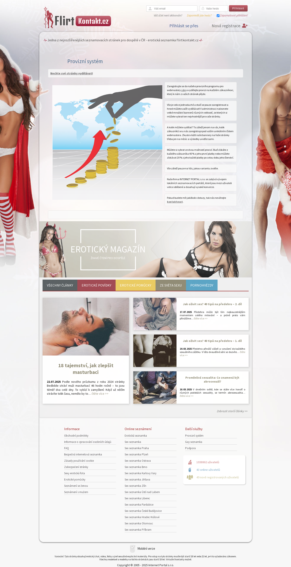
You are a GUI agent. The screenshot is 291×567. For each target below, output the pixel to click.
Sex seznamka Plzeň (136, 454)
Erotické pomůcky (135, 285)
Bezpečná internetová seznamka (83, 454)
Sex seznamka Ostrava (138, 461)
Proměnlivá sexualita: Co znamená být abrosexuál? (212, 379)
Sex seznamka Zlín (135, 486)
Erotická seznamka (136, 435)
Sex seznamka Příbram (138, 530)
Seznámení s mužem (76, 492)
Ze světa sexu (171, 285)
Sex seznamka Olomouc (139, 523)
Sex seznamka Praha (137, 448)
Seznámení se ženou (76, 486)
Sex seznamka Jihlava (137, 479)
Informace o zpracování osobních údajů (87, 442)
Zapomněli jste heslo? (199, 15)
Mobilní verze (146, 548)
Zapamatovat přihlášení (234, 15)
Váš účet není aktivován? (168, 15)
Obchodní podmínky (76, 435)
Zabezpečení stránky (76, 467)
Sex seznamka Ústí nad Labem (142, 492)
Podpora (190, 448)
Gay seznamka (193, 442)
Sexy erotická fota (74, 473)
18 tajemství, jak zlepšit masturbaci (85, 368)
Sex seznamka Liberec (137, 498)
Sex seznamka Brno (136, 467)
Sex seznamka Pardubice (139, 504)
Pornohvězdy (201, 285)
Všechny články (60, 285)
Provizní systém (194, 435)
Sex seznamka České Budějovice (143, 511)
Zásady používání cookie (79, 461)
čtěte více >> (100, 394)
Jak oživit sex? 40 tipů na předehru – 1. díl (212, 341)
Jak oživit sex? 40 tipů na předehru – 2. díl (212, 304)
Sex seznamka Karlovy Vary (140, 473)
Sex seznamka (133, 442)
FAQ (66, 448)
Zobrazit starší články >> (232, 411)
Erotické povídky (96, 285)
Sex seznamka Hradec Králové (142, 517)
